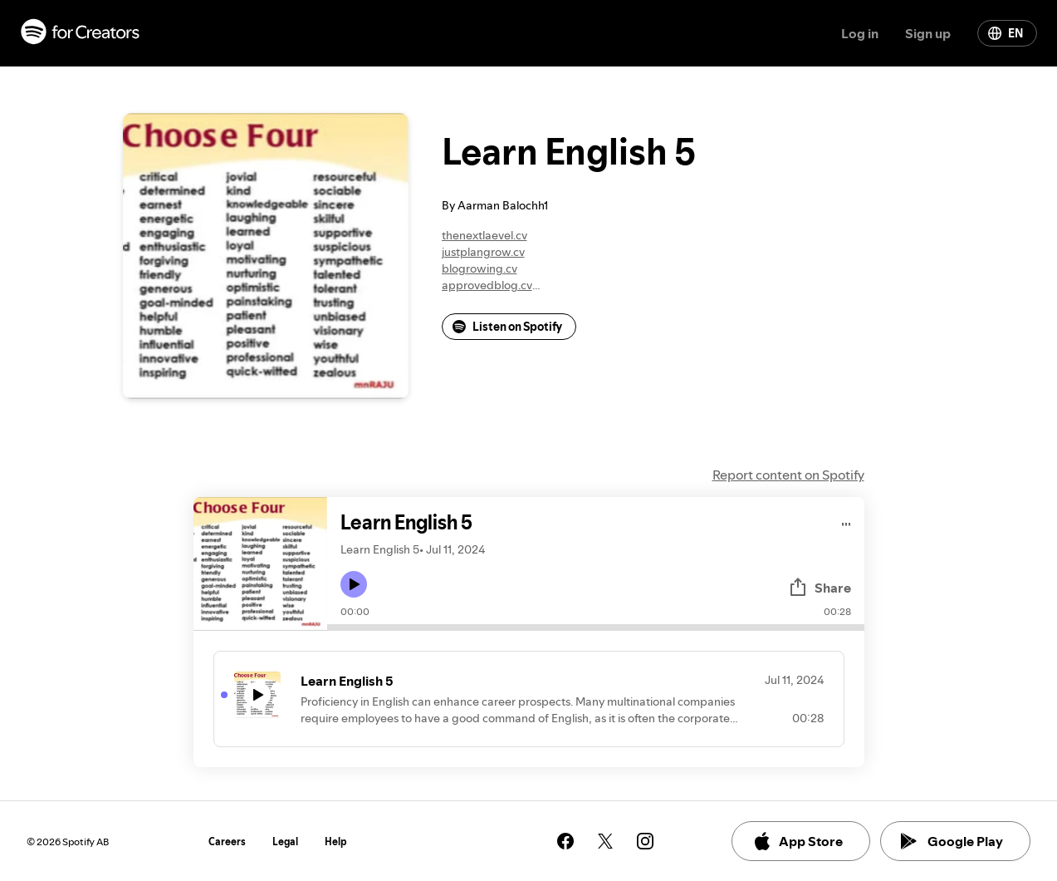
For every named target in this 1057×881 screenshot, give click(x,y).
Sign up (928, 33)
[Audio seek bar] (595, 627)
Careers (227, 841)
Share (819, 588)
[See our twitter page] (605, 841)
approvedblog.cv (487, 285)
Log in (859, 33)
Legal (285, 841)
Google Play (952, 841)
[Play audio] (846, 521)
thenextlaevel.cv (484, 235)
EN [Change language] (1005, 33)
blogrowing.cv (479, 268)
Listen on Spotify (507, 326)
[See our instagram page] (645, 841)
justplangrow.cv (483, 252)
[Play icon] (353, 584)
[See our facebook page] (565, 841)
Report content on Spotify (788, 474)
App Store (797, 841)
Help (336, 841)
